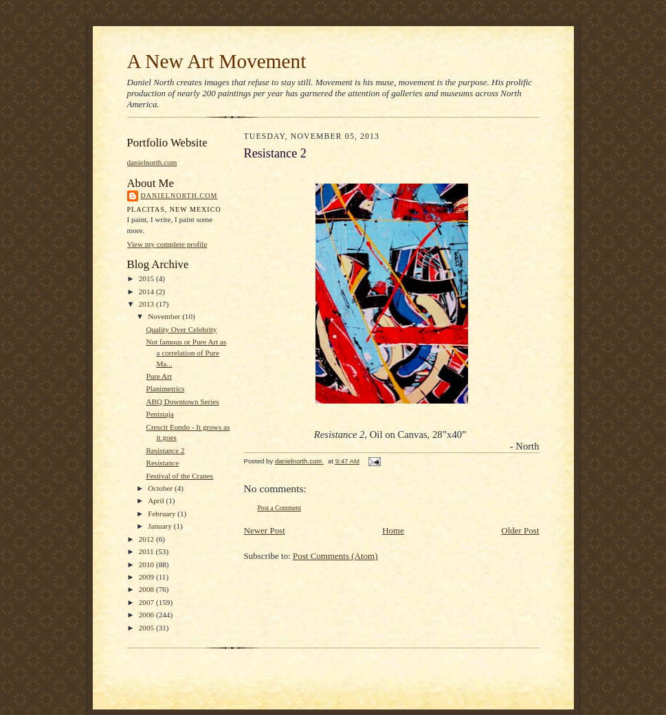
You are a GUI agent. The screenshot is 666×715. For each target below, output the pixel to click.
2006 (147, 614)
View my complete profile (167, 244)
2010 (147, 564)
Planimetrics (165, 388)
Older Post (520, 530)
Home (393, 530)
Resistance (162, 463)
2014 (147, 291)
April (157, 500)
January (161, 526)
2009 (147, 577)
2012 (147, 539)
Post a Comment (280, 508)
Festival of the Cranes (179, 476)
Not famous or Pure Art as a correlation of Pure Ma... (186, 352)
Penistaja (159, 414)
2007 (147, 602)
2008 (147, 589)
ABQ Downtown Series (182, 401)
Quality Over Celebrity (181, 329)
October (161, 488)
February (162, 513)
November (165, 316)
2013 (147, 304)
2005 (147, 628)
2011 (147, 551)
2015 (147, 278)
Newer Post (264, 530)
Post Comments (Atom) (335, 556)
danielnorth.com (152, 162)
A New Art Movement (217, 61)
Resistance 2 (165, 450)
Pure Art (159, 376)
